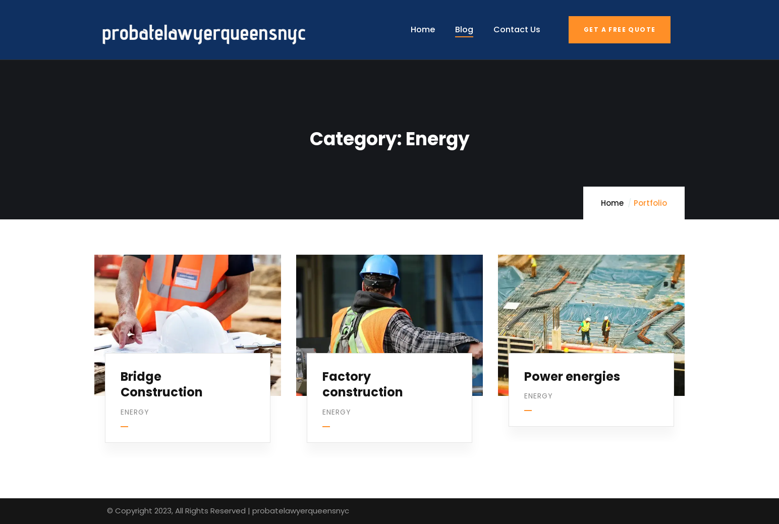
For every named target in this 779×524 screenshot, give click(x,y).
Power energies (574, 369)
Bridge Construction (164, 377)
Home (612, 203)
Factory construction (364, 377)
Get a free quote (619, 29)
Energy (137, 404)
